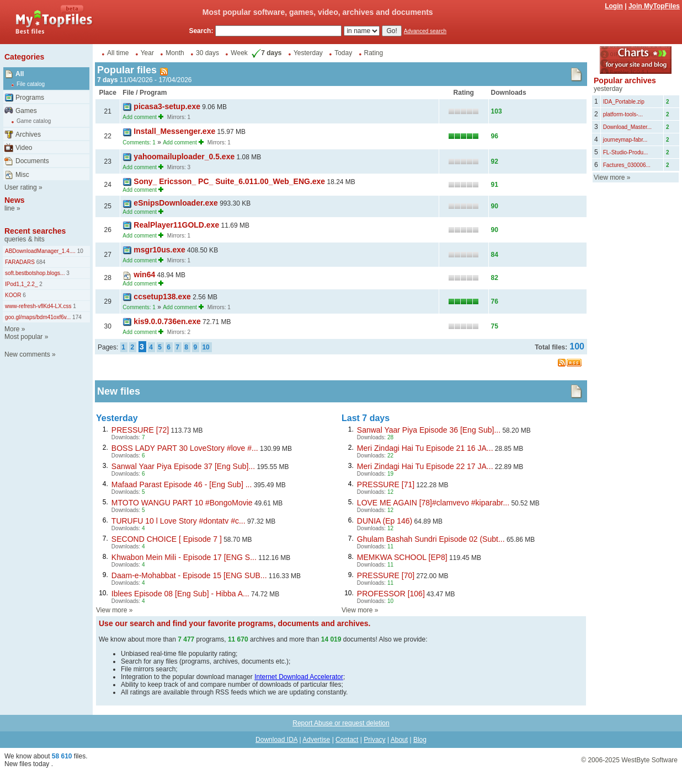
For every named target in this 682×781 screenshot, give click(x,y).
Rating (373, 53)
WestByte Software (649, 760)
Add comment (139, 117)
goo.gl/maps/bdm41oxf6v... (38, 317)
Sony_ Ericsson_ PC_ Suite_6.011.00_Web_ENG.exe (229, 181)
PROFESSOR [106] (391, 593)
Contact (346, 740)
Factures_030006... (627, 165)
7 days (265, 53)
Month (175, 53)
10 (79, 251)
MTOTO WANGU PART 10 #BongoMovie (182, 502)
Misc (22, 175)
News (14, 200)
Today (343, 53)
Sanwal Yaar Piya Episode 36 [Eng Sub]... (428, 429)
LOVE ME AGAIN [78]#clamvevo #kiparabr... (433, 502)
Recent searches (35, 231)
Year (147, 53)
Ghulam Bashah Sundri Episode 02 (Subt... (431, 539)
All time (118, 53)
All (19, 74)
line (9, 208)
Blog (420, 740)
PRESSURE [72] (140, 429)
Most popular (23, 337)
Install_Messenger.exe (174, 131)
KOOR (13, 295)
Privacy (374, 740)
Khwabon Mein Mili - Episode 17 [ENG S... (184, 557)
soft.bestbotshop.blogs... (35, 273)
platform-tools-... (623, 114)
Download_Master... (627, 127)
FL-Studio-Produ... (625, 152)
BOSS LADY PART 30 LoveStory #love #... (184, 448)
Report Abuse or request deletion (340, 723)
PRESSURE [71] (385, 484)
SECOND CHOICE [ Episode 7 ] (166, 539)
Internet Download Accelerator (298, 677)
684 (40, 262)
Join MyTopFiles (654, 6)
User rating (20, 187)
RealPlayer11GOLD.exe (176, 224)
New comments (27, 354)
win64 (144, 274)
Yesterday (308, 53)
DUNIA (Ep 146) (384, 520)
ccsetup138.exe (162, 296)
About (399, 740)
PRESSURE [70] (385, 575)
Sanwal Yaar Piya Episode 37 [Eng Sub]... (183, 466)
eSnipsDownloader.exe (176, 202)
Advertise (316, 740)
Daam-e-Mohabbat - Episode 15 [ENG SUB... (189, 575)
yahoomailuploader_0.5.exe (184, 156)
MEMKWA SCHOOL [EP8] (402, 557)
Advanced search (425, 31)
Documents (32, 161)
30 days (207, 53)
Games (26, 111)
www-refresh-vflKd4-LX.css (38, 306)
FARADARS (20, 262)
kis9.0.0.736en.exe (167, 321)
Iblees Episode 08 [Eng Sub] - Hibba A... (180, 593)
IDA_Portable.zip (623, 102)
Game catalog (34, 121)
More (11, 329)
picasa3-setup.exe (167, 106)
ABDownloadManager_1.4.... (40, 251)
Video (23, 148)
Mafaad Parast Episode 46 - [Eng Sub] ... (181, 484)
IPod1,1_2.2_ (21, 284)
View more (111, 610)
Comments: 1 (138, 142)
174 (76, 317)
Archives (28, 134)
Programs (29, 97)
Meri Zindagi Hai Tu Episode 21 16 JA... (425, 448)
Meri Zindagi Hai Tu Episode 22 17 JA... (425, 466)
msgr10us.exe (159, 249)
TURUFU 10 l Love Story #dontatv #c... (178, 520)
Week (239, 53)
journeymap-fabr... (625, 140)
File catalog (31, 84)
